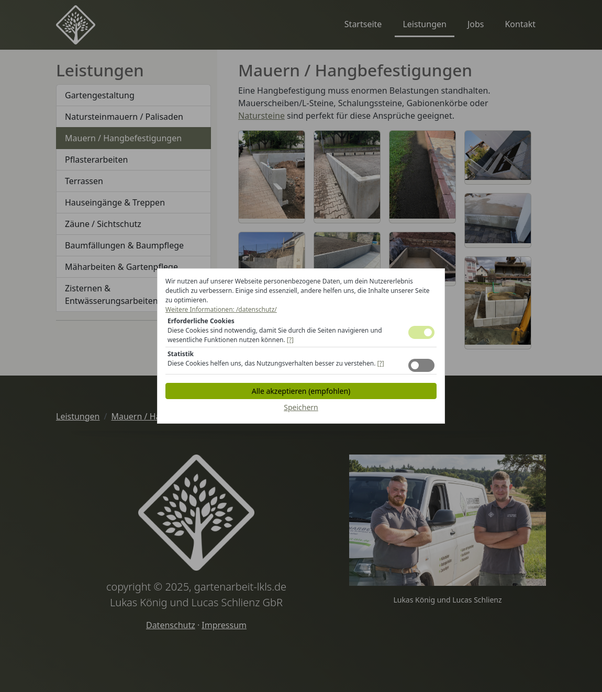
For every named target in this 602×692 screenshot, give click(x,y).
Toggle (421, 332)
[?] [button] (290, 339)
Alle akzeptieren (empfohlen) (301, 391)
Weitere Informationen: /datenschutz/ (221, 309)
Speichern (301, 407)
